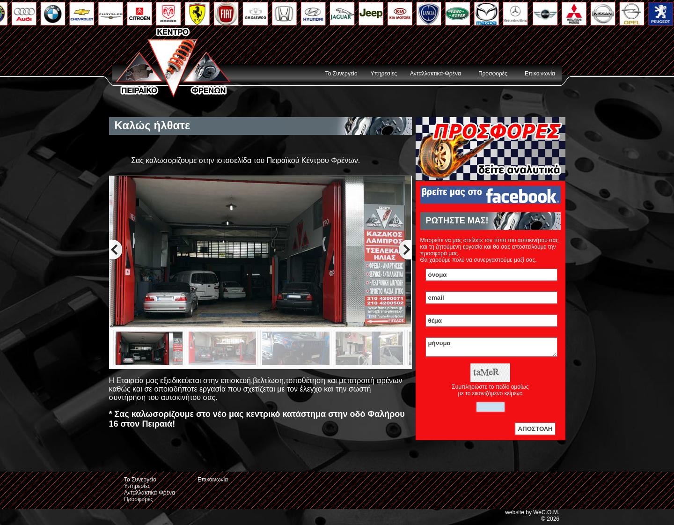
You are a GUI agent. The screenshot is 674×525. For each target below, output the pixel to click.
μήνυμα (491, 348)
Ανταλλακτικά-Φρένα (435, 73)
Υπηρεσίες (384, 73)
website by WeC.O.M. (532, 515)
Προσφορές (492, 73)
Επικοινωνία (540, 73)
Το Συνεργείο (341, 73)
